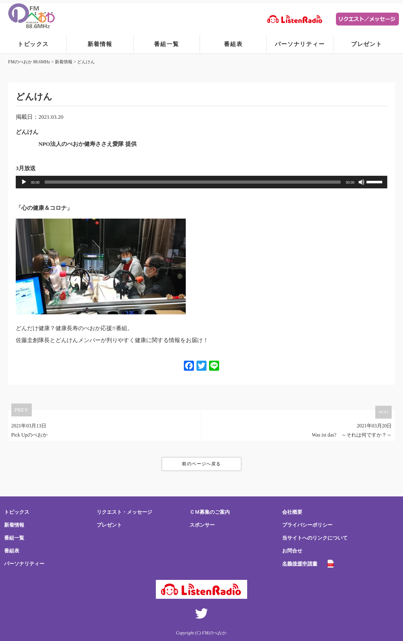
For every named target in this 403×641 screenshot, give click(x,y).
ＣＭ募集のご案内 (210, 512)
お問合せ (292, 550)
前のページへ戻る (201, 463)
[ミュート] (361, 182)
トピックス (33, 44)
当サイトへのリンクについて (315, 538)
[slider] (193, 182)
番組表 (233, 44)
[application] (201, 182)
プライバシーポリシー (307, 525)
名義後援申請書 (299, 563)
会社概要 (292, 512)
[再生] (24, 182)
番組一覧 (166, 44)
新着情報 (100, 44)
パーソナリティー (300, 44)
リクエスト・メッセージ (124, 512)
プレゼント (366, 44)
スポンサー (202, 525)
